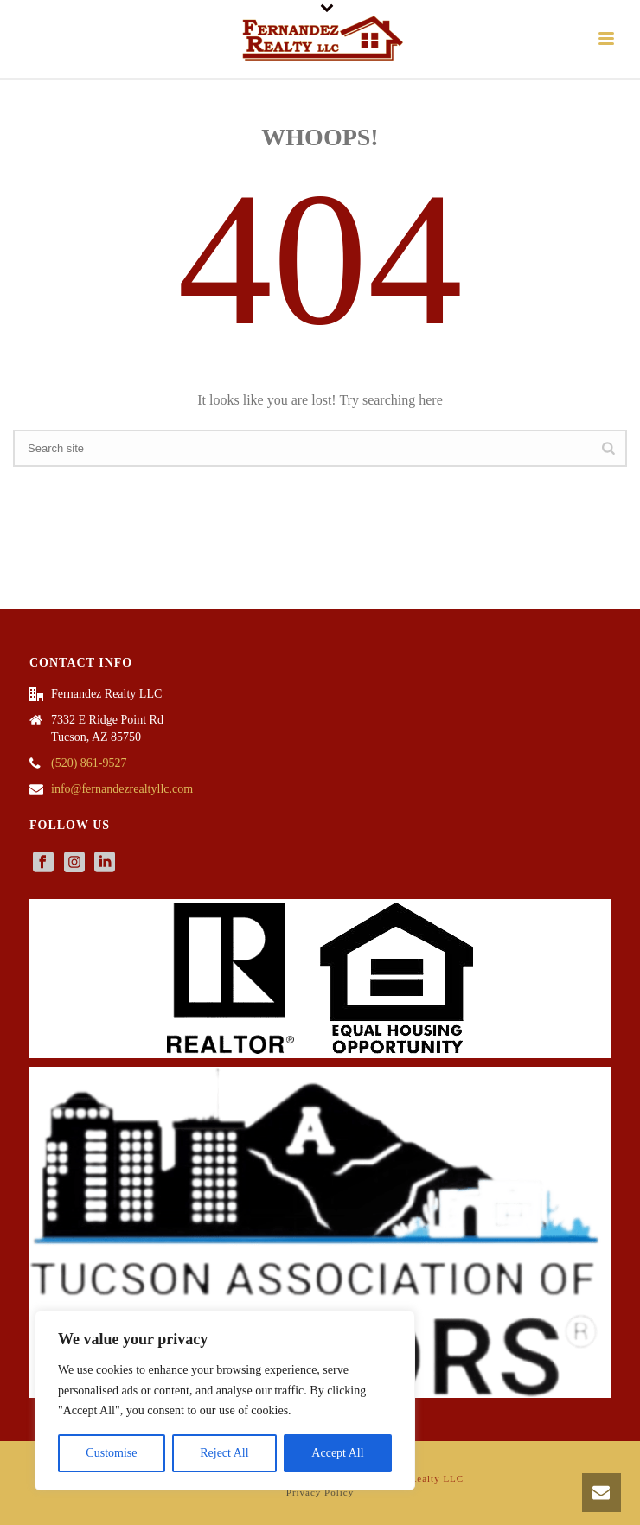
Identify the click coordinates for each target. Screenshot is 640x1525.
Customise (111, 1452)
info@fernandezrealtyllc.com (122, 788)
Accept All (337, 1452)
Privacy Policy (320, 1492)
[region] (225, 1400)
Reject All (224, 1452)
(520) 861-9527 (89, 762)
